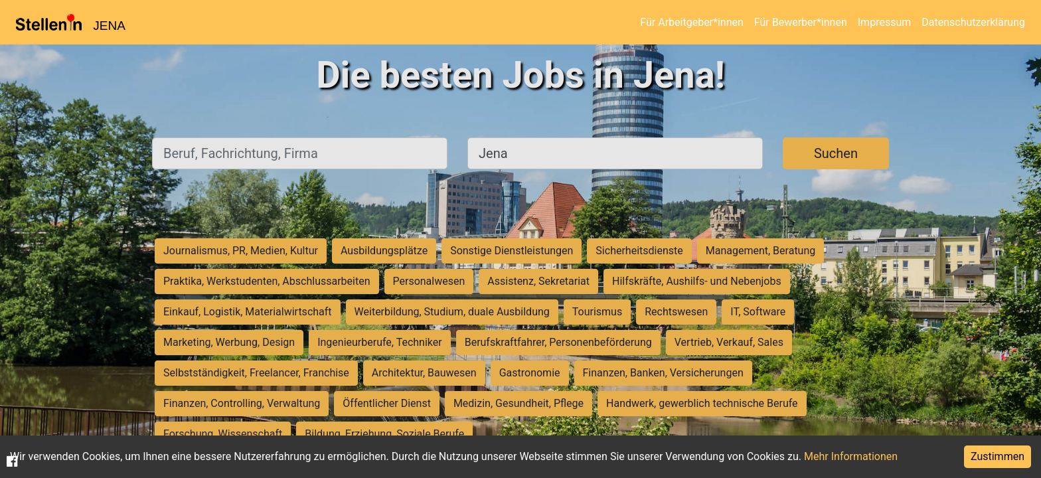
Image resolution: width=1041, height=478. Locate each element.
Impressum (885, 22)
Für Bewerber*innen (800, 22)
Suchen (836, 153)
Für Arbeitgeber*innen (691, 22)
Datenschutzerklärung (973, 22)
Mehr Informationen (851, 456)
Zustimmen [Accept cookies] (997, 456)
